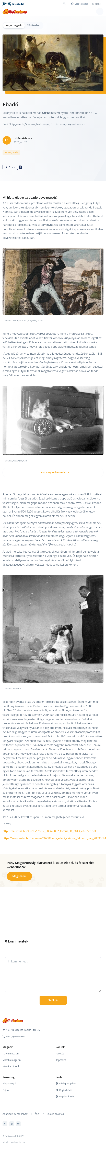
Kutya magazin (14, 25)
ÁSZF (37, 1113)
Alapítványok (10, 1083)
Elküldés (53, 1000)
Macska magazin (12, 1060)
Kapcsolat (96, 3)
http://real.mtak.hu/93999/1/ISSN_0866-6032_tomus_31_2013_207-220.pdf (49, 831)
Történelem (33, 25)
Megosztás (11, 152)
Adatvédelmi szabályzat (15, 1113)
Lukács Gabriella (23, 138)
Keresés (60, 1053)
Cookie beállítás (55, 1113)
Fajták (6, 1090)
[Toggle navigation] (99, 11)
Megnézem (19, 876)
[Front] (15, 11)
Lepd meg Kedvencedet (54, 472)
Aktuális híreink (11, 1066)
